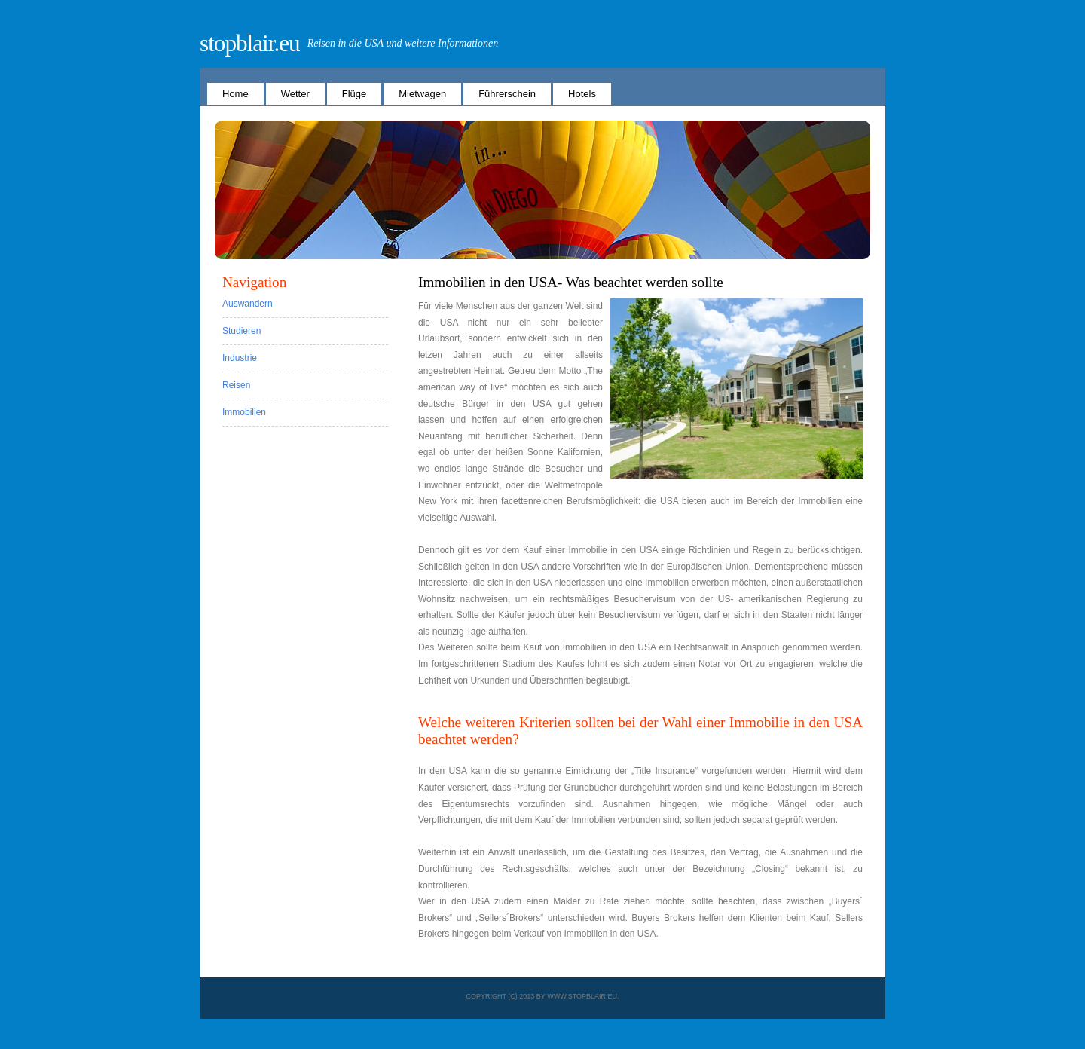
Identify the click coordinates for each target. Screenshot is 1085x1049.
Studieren (241, 331)
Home (235, 93)
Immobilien (244, 412)
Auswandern (247, 303)
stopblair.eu (250, 43)
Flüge (354, 93)
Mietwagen (422, 93)
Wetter (295, 93)
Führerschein (507, 93)
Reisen (236, 385)
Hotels (582, 93)
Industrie (239, 358)
